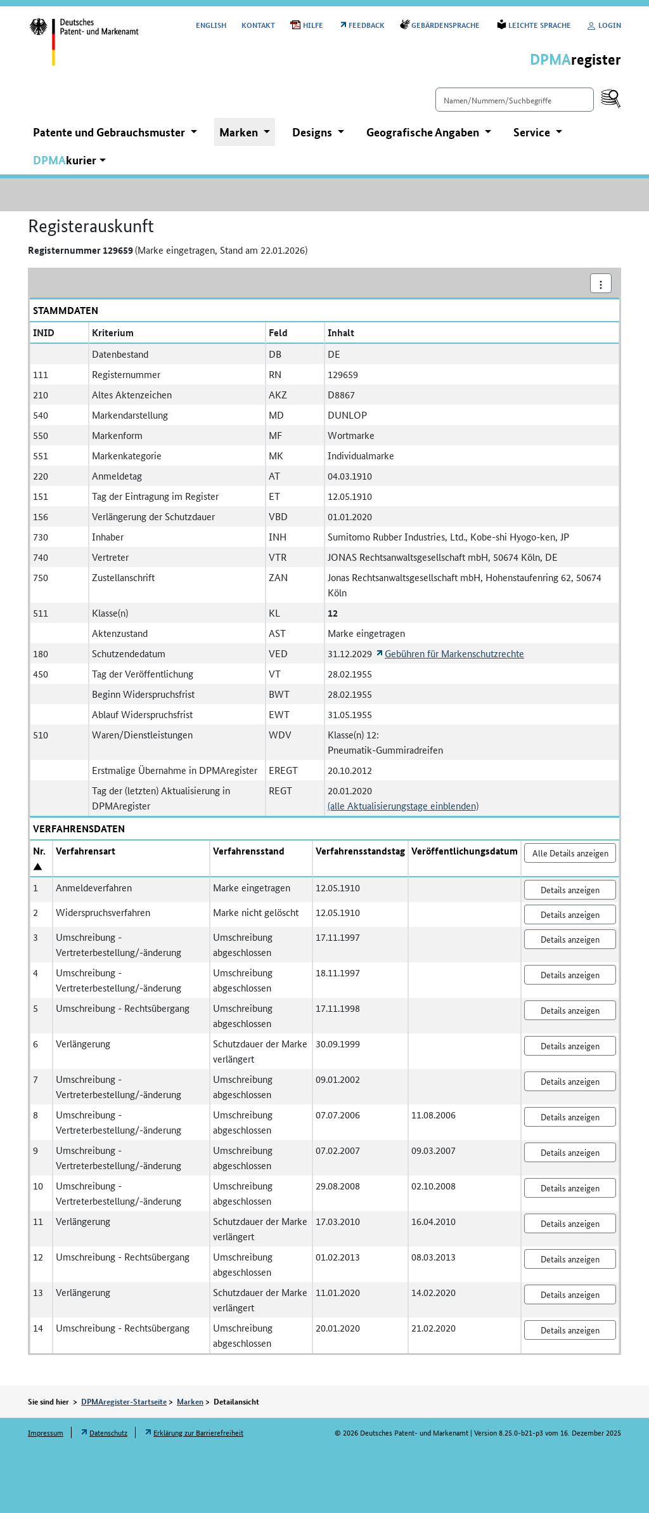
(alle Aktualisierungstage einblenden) (403, 805)
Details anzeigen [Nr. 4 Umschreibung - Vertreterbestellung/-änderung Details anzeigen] (570, 974)
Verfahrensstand (249, 851)
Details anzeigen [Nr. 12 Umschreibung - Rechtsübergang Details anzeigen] (570, 1258)
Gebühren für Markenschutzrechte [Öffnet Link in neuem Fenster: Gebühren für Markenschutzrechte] (454, 653)
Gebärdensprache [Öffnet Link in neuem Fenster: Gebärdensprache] (446, 24)
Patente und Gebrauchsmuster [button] (110, 132)
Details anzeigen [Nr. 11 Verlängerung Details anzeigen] (570, 1223)
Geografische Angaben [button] (424, 132)
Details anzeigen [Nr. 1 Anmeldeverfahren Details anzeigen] (570, 889)
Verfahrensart (85, 851)
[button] (69, 160)
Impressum (45, 1432)
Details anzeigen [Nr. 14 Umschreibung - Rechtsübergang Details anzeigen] (570, 1329)
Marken (190, 1401)
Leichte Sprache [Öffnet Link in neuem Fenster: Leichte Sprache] (539, 24)
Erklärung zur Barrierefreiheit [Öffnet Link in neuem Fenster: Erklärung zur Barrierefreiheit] (198, 1432)
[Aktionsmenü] (601, 283)
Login (603, 24)
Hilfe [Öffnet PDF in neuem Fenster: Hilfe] (313, 24)
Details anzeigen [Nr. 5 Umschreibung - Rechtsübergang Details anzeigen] (570, 1010)
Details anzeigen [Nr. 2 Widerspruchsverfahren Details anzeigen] (570, 914)
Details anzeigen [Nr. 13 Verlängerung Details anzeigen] (570, 1294)
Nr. (39, 851)
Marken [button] (239, 132)
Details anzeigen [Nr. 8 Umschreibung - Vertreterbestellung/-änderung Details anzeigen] (570, 1116)
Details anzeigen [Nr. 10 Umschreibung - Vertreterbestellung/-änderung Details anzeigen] (570, 1187)
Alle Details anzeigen (570, 852)
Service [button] (533, 132)
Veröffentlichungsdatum (464, 851)
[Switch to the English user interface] (211, 24)
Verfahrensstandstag (360, 851)
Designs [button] (313, 132)
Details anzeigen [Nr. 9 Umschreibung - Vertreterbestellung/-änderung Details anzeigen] (570, 1152)
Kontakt (258, 24)
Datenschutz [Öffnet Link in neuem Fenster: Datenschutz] (108, 1432)
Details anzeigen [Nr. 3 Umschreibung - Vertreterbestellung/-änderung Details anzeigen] (570, 939)
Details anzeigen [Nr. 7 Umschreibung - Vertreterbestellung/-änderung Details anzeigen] (570, 1081)
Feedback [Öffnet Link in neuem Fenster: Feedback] (367, 24)
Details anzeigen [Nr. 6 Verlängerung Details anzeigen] (570, 1045)
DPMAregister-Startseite (124, 1401)
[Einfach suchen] (514, 100)
